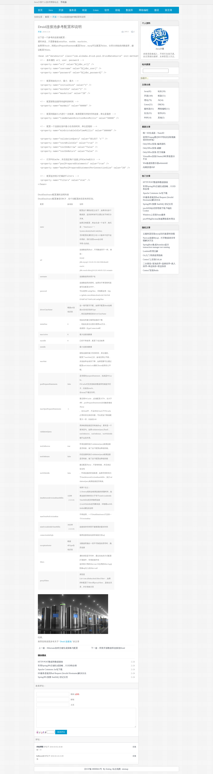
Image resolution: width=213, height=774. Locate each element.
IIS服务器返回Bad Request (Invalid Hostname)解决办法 (62, 673)
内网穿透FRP (149, 167)
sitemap (125, 769)
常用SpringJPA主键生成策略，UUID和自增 (57, 666)
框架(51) (161, 96)
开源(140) (148, 96)
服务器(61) (149, 109)
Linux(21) (148, 104)
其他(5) (161, 118)
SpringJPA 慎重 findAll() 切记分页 (53, 677)
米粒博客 (39, 747)
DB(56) (161, 104)
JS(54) (160, 100)
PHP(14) (147, 118)
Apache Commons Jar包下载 (50, 669)
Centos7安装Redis (151, 270)
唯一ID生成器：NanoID (153, 133)
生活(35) (148, 113)
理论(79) (148, 100)
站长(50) (161, 91)
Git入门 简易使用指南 (153, 255)
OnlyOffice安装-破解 (152, 148)
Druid (62, 641)
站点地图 (116, 769)
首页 (47, 17)
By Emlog (107, 769)
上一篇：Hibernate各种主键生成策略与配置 (58, 648)
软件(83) (161, 113)
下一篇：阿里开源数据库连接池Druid (108, 648)
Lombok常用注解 (150, 251)
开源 (54, 17)
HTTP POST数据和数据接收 (50, 662)
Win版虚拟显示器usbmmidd (155, 163)
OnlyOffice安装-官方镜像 (154, 152)
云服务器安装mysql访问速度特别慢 (159, 234)
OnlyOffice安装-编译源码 (154, 144)
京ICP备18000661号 (93, 769)
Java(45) (147, 91)
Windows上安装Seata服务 (154, 215)
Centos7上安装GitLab (152, 259)
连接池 (68, 641)
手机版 (63, 2)
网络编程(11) (164, 109)
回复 (134, 747)
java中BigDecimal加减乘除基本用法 (159, 219)
